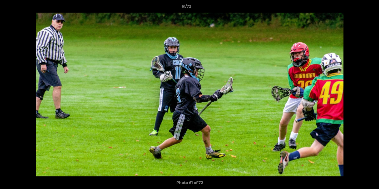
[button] (357, 7)
